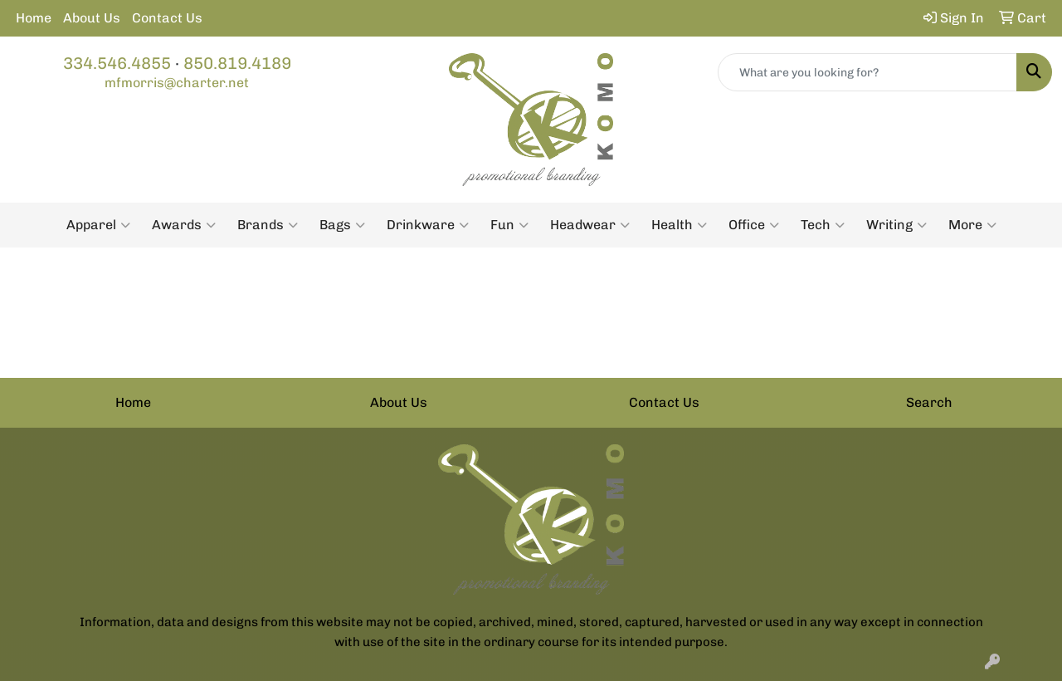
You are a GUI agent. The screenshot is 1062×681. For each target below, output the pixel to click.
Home (33, 18)
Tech (823, 225)
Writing (896, 225)
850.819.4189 (237, 63)
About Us (91, 18)
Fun (509, 225)
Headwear (590, 225)
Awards (184, 225)
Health (679, 225)
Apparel (98, 225)
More (972, 225)
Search (929, 402)
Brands (267, 225)
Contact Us (167, 18)
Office (753, 225)
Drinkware (428, 225)
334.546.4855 (117, 63)
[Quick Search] (867, 72)
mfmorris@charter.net (177, 83)
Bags (342, 225)
